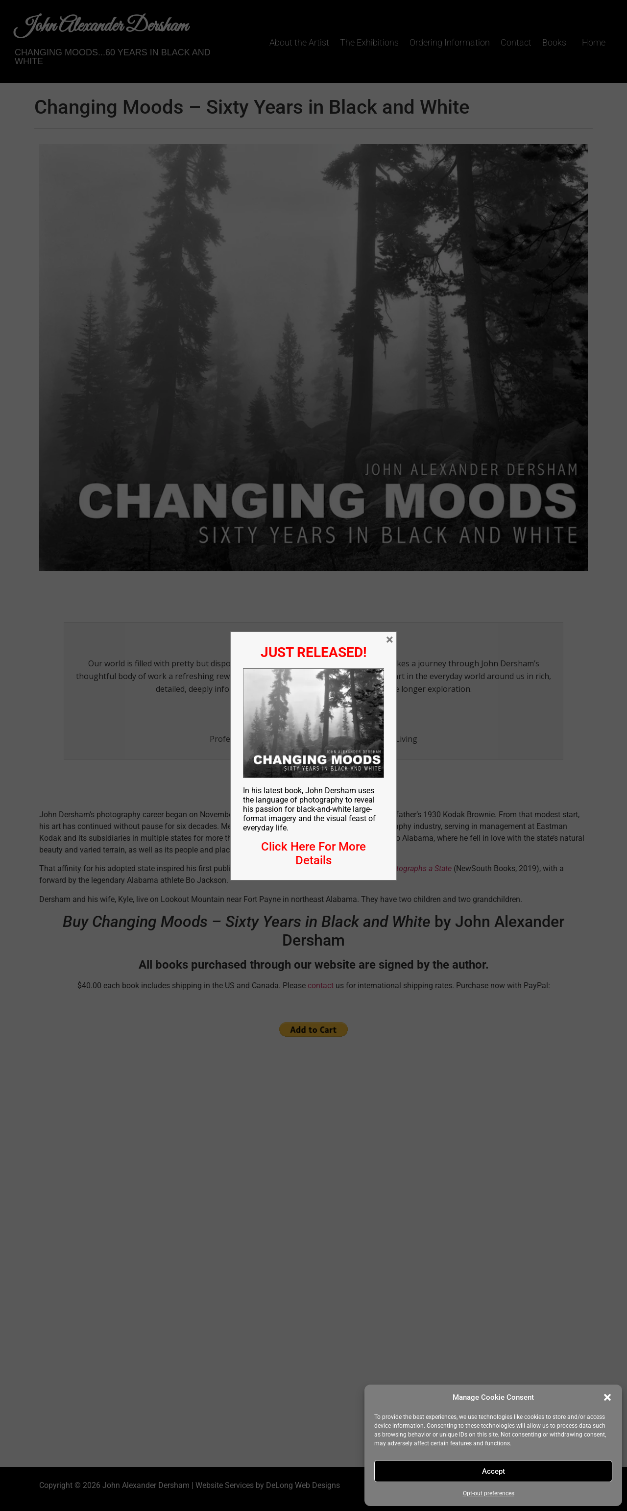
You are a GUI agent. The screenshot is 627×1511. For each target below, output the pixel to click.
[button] (607, 1397)
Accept (493, 1471)
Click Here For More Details (313, 854)
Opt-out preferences (488, 1493)
